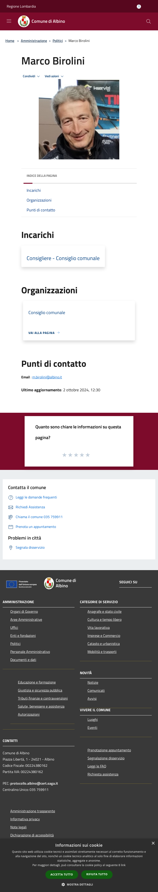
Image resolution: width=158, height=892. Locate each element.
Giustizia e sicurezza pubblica (40, 690)
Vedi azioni (55, 76)
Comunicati (96, 690)
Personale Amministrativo (30, 651)
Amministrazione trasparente (32, 811)
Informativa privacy (25, 819)
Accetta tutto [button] (62, 874)
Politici (58, 40)
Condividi (32, 76)
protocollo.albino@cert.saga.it (34, 783)
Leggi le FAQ (97, 766)
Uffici (14, 627)
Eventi (92, 727)
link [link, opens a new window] (123, 865)
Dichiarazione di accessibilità (32, 835)
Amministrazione (34, 40)
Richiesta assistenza (103, 774)
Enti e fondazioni (23, 635)
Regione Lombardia (21, 6)
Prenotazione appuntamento (109, 750)
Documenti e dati (23, 659)
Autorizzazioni (29, 714)
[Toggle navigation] (9, 21)
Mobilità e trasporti (102, 651)
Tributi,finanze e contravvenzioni (43, 698)
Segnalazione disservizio (106, 758)
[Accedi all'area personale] (139, 6)
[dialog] (79, 865)
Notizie (93, 682)
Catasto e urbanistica (104, 643)
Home (9, 40)
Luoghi (93, 719)
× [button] (153, 843)
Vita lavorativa (99, 627)
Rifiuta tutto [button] (97, 874)
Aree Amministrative (26, 619)
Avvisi (92, 698)
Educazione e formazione (37, 682)
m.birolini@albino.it (47, 377)
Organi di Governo (24, 611)
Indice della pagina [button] (42, 175)
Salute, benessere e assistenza (41, 706)
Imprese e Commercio (104, 635)
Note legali (18, 827)
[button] (79, 884)
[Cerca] (148, 21)
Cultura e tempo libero (105, 619)
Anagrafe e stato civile (105, 611)
